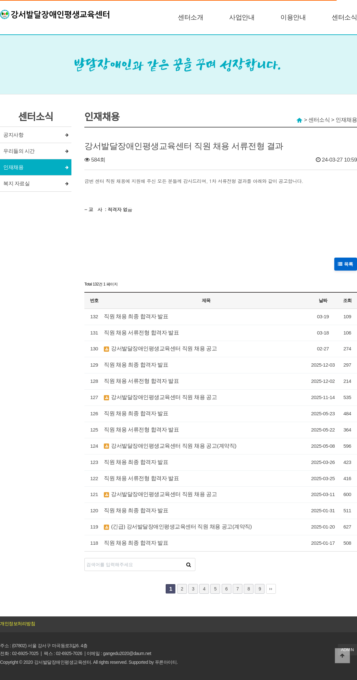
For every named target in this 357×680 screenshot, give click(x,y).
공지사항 (13, 135)
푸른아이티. (166, 662)
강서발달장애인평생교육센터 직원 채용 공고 (160, 349)
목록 (345, 263)
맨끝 (271, 589)
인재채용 (13, 167)
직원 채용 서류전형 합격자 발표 (141, 333)
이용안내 (293, 17)
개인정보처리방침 (17, 623)
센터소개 (190, 17)
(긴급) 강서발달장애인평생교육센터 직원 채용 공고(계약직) (178, 527)
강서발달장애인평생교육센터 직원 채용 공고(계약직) (170, 446)
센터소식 (344, 17)
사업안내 (241, 17)
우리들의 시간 (19, 151)
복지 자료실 (16, 183)
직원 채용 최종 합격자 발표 (136, 316)
